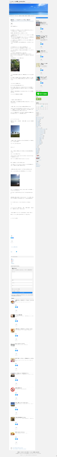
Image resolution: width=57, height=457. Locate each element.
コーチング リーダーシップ (39, 136)
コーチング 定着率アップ (39, 138)
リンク (37, 147)
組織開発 (37, 152)
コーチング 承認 (38, 139)
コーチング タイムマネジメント (40, 131)
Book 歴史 (37, 124)
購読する (37, 17)
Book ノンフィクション (39, 118)
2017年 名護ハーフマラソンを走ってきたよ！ (21, 402)
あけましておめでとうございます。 (20, 343)
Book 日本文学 (38, 123)
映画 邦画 (37, 149)
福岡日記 (37, 151)
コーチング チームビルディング (40, 132)
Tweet (11, 251)
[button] (15, 65)
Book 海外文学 (38, 125)
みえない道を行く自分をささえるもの (18, 447)
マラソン (37, 145)
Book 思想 (37, 122)
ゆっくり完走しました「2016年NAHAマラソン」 (22, 373)
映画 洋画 (37, 148)
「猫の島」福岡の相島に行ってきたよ (20, 417)
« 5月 (37, 110)
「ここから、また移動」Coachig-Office (17, 1)
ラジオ (37, 146)
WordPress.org (38, 166)
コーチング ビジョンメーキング (40, 133)
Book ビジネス (38, 119)
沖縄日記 (37, 150)
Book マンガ (38, 120)
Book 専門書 (38, 121)
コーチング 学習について (39, 137)
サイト (13, 285)
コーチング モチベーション (39, 135)
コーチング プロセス (39, 134)
